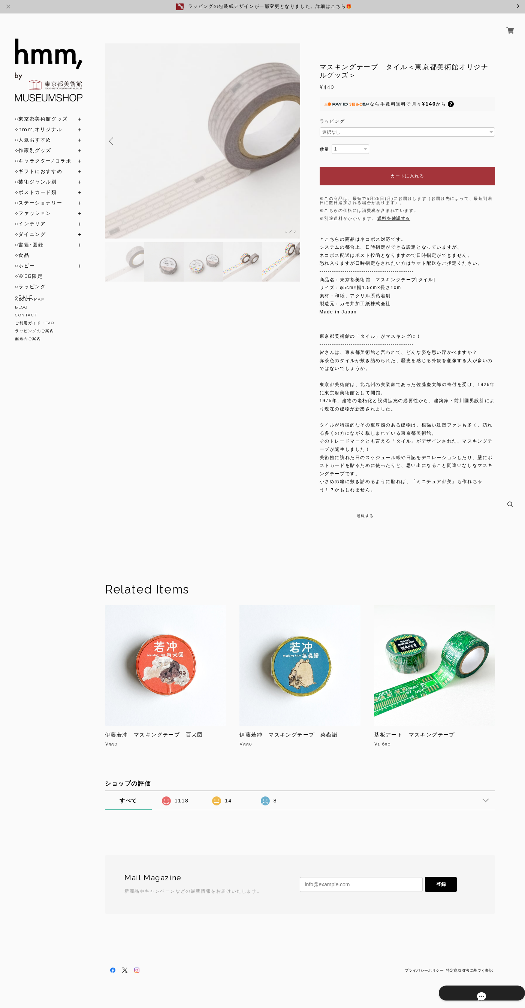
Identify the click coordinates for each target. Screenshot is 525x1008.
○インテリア (30, 215)
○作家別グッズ (33, 141)
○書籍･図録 (29, 236)
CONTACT (26, 315)
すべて (128, 801)
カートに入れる (407, 176)
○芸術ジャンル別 (36, 173)
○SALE (24, 288)
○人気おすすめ (33, 131)
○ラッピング (30, 278)
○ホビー (25, 257)
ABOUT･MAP (29, 299)
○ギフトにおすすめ (38, 162)
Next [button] (292, 141)
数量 (325, 149)
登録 (441, 884)
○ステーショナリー (38, 194)
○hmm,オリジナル (38, 120)
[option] (202, 141)
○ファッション (33, 204)
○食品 (22, 246)
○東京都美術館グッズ (41, 110)
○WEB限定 (29, 267)
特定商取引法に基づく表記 (469, 970)
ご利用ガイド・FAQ (34, 323)
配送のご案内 (28, 339)
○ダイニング (30, 225)
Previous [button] (112, 141)
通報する (365, 516)
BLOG (21, 307)
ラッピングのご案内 (34, 331)
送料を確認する (393, 218)
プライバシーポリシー (424, 970)
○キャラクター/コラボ (43, 152)
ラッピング (332, 121)
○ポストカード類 (36, 183)
